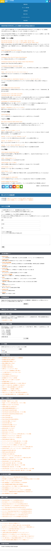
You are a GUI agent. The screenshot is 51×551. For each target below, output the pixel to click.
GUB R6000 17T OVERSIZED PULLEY (11, 101)
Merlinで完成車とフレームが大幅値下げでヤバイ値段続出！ (20, 199)
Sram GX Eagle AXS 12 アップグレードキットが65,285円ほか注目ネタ (17, 512)
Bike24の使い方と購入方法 (7, 430)
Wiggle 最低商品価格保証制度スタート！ (10, 408)
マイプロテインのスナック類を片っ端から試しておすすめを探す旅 (16, 525)
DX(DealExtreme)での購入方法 (8, 426)
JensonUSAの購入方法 (7, 422)
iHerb (3, 277)
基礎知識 (25, 10)
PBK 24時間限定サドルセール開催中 (9, 493)
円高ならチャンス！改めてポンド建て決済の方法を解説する (14, 392)
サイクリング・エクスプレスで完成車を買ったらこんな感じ (14, 443)
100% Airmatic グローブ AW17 (8, 162)
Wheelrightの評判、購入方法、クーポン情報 (11, 466)
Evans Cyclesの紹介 (6, 415)
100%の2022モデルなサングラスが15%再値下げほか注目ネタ (15, 516)
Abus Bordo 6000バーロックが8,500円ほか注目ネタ (13, 500)
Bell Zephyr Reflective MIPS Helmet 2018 (11, 121)
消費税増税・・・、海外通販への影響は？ (11, 388)
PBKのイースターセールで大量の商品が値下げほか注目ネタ (14, 477)
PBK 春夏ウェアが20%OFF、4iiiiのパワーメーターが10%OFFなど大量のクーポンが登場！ (21, 478)
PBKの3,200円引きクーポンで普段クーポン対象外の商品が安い (15, 486)
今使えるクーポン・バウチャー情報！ (9, 309)
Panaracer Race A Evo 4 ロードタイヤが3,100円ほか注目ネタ (15, 503)
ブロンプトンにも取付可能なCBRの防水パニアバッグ (13, 528)
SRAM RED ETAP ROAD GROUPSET (10, 87)
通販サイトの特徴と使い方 (6, 398)
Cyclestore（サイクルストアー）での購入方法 (11, 437)
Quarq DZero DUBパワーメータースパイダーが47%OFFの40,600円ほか (17, 509)
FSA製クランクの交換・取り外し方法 (10, 530)
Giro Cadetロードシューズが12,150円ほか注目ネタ (13, 502)
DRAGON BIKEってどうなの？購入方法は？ (11, 461)
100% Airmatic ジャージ (7, 166)
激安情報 (25, 20)
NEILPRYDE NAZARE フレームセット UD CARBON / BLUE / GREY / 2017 (20, 42)
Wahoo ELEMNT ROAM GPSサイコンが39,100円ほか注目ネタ (15, 514)
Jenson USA (5, 268)
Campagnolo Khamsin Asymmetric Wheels (12, 66)
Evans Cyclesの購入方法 (7, 417)
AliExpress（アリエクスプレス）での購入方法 (11, 435)
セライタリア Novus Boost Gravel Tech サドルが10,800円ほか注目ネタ (17, 511)
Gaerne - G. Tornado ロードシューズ (10, 140)
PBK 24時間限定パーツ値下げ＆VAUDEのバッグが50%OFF (14, 482)
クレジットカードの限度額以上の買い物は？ (11, 370)
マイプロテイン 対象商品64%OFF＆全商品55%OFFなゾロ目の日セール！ (17, 491)
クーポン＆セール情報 (6, 474)
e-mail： (3, 223)
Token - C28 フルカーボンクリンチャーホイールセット (14, 72)
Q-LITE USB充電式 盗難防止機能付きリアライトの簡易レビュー (15, 539)
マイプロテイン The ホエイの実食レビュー (11, 523)
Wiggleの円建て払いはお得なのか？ (9, 406)
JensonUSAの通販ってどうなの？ (9, 421)
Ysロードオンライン (6, 286)
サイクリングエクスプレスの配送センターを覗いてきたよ (14, 444)
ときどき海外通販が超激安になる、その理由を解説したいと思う (15, 394)
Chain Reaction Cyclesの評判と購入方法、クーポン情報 (14, 411)
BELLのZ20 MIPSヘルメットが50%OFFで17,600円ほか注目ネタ (15, 505)
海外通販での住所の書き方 (7, 366)
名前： (2, 220)
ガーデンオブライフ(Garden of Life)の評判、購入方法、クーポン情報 (16, 470)
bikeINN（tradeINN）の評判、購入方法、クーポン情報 (13, 464)
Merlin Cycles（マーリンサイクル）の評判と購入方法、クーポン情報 (16, 433)
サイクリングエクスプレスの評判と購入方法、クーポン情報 (14, 441)
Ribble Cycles (5, 271)
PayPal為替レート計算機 (6, 323)
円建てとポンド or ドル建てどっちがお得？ (11, 379)
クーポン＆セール (25, 17)
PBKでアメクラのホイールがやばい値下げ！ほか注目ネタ (20, 198)
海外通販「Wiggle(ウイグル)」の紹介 (10, 400)
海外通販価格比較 (5, 297)
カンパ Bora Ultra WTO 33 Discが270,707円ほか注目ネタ (14, 507)
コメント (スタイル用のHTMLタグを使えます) (11, 233)
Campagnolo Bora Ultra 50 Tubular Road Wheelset (14, 57)
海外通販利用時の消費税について (9, 361)
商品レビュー (4, 520)
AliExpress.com (5, 280)
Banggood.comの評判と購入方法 (9, 450)
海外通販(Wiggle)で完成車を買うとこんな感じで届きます (14, 383)
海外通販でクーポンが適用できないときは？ (11, 390)
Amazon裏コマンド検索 (6, 313)
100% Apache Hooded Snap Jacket (10, 152)
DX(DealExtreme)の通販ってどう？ (9, 424)
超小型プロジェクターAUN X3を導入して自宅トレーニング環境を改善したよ (18, 526)
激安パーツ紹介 (4, 497)
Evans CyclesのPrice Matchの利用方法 (10, 419)
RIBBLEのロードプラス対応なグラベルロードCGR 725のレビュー (16, 534)
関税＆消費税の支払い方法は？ (8, 363)
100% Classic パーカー (7, 171)
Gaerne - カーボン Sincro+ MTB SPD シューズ (12, 145)
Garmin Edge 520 (5, 114)
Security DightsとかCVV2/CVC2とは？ (10, 376)
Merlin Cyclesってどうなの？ (8, 432)
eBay (3, 283)
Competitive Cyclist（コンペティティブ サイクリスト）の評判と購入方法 (17, 446)
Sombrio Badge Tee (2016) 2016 (9, 181)
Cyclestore (4, 265)
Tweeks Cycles (5, 259)
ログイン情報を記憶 (6, 231)
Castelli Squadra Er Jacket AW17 (9, 177)
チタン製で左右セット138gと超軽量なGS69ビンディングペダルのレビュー (18, 537)
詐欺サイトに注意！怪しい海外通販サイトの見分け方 (13, 385)
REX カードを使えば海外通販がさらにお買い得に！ (13, 386)
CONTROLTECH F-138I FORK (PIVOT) (11, 95)
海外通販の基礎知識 (5, 354)
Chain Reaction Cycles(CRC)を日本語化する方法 (12, 413)
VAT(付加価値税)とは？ (7, 374)
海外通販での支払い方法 (7, 365)
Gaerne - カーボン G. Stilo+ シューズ (10, 130)
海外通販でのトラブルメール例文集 (9, 377)
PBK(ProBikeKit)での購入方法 (8, 439)
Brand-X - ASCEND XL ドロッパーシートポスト (13, 107)
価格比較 (25, 4)
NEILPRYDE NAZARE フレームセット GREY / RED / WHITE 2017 (17, 40)
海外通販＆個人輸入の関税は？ (8, 359)
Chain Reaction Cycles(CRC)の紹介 (9, 410)
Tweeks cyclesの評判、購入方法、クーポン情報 (12, 463)
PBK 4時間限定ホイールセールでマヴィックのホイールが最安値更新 (16, 489)
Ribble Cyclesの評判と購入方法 (8, 452)
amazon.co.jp (5, 289)
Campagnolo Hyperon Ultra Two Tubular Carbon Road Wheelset (17, 61)
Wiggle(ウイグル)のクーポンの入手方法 (10, 404)
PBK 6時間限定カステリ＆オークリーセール (11, 488)
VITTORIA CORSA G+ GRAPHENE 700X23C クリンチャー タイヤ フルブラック (21, 79)
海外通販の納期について (7, 381)
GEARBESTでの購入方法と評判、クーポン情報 (12, 459)
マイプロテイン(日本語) (7, 274)
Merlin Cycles (5, 256)
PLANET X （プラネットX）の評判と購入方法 (12, 455)
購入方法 (25, 14)
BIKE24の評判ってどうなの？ (8, 428)
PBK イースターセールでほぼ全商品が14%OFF (12, 480)
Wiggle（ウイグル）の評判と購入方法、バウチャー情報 (14, 402)
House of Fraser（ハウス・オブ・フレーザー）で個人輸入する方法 (16, 448)
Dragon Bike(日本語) (6, 262)
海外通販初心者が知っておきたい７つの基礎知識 (12, 357)
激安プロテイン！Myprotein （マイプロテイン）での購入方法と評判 (16, 457)
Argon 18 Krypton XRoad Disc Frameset (11, 50)
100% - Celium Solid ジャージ (8, 158)
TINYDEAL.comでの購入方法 (8, 453)
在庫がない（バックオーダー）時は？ (10, 368)
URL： (2, 227)
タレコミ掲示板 (25, 7)
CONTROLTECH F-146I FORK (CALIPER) (11, 93)
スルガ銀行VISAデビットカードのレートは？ (11, 372)
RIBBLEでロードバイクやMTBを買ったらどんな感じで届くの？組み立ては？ (18, 536)
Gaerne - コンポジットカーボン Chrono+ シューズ (13, 136)
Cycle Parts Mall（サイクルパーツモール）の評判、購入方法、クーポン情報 (18, 468)
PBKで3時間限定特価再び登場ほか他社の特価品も (12, 484)
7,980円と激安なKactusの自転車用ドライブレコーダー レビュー (15, 532)
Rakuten (4, 292)
